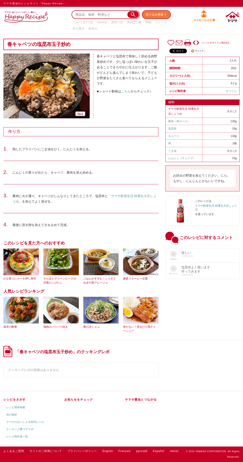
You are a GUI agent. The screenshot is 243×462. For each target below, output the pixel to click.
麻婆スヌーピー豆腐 (135, 278)
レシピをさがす (14, 399)
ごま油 (172, 150)
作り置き (78, 28)
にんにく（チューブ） (182, 158)
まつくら (231, 91)
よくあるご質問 (13, 451)
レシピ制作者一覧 (17, 436)
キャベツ (173, 136)
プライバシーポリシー (82, 451)
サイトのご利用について (46, 451)
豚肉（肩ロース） (179, 121)
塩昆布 (172, 128)
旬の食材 (11, 414)
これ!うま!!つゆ (83, 22)
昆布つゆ (117, 22)
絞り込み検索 (155, 14)
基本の (92, 28)
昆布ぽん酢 (134, 22)
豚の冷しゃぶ (91, 326)
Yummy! (102, 22)
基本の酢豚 (10, 326)
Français (124, 451)
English (107, 451)
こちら (126, 91)
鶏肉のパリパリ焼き (55, 326)
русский (141, 451)
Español (158, 451)
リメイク (161, 22)
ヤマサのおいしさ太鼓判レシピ (25, 422)
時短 (148, 22)
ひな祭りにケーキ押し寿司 (19, 278)
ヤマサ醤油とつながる (141, 399)
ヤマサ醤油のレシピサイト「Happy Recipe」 (34, 3)
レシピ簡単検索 (15, 407)
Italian (174, 451)
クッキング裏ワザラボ (19, 429)
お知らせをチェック (78, 399)
